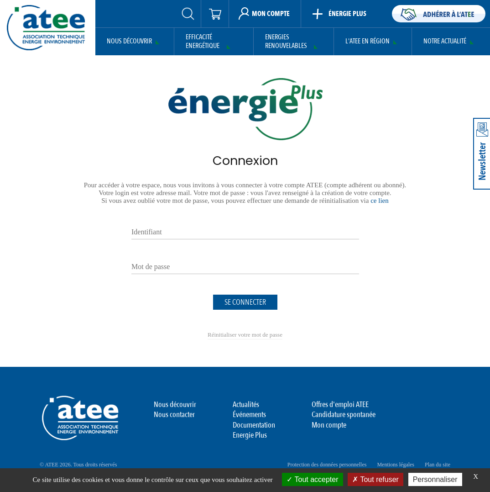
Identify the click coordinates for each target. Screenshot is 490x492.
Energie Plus (250, 435)
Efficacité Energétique (202, 42)
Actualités (246, 404)
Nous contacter (174, 414)
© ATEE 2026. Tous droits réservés (78, 464)
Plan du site (437, 464)
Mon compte (329, 425)
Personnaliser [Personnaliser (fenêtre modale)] (435, 479)
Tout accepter (312, 479)
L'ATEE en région (367, 41)
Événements (249, 414)
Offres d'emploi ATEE (340, 404)
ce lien (379, 200)
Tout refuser (375, 479)
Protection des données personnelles (327, 464)
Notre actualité (444, 41)
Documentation (254, 425)
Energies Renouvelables (286, 42)
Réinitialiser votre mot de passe (245, 334)
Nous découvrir (129, 41)
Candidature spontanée (343, 414)
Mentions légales (395, 464)
